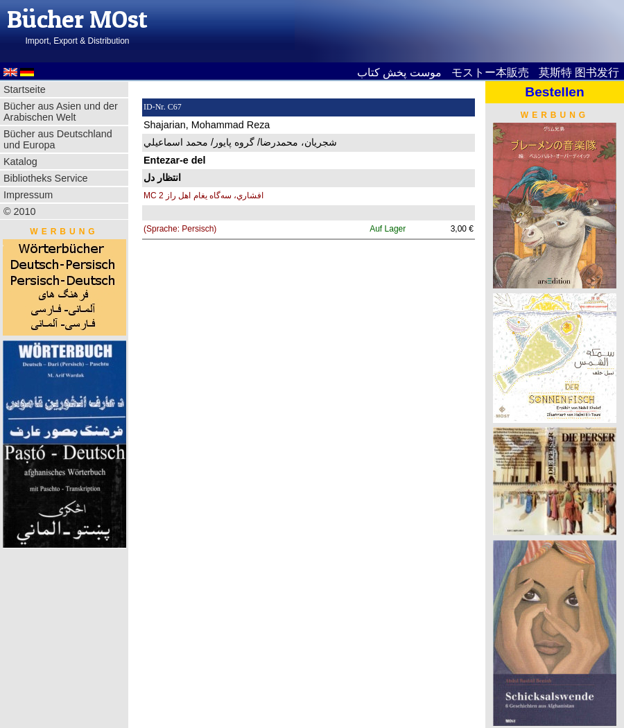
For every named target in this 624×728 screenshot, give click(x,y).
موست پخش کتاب (399, 72)
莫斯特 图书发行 (579, 72)
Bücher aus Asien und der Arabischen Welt (60, 112)
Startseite (24, 89)
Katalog (20, 161)
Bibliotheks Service (45, 178)
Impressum (28, 194)
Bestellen (554, 92)
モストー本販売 (490, 72)
